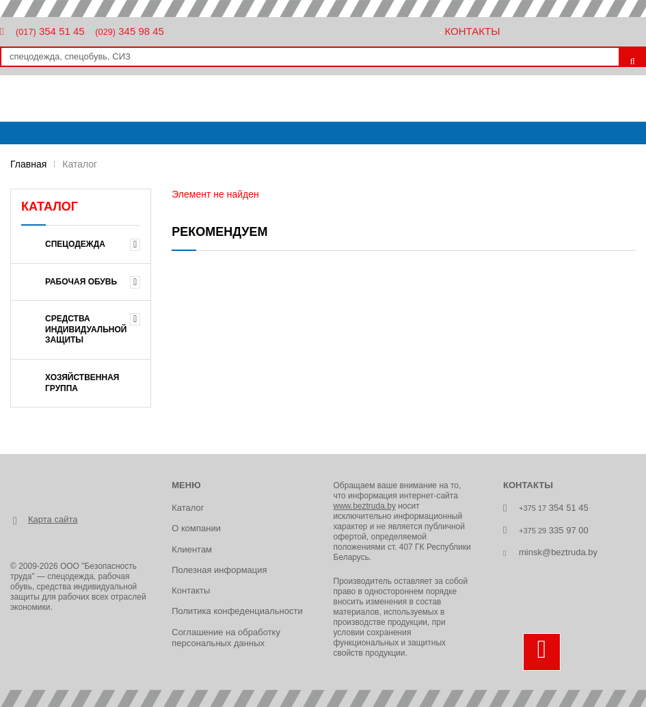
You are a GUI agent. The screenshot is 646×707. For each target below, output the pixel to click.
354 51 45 (50, 31)
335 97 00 (554, 530)
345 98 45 (129, 31)
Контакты (472, 31)
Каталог (188, 508)
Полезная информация (219, 570)
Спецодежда (75, 244)
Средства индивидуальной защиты (86, 329)
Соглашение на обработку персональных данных (226, 637)
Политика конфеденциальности (237, 611)
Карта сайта (52, 519)
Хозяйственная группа (82, 383)
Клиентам (192, 549)
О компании (196, 528)
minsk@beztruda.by (558, 552)
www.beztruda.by (365, 506)
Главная (28, 164)
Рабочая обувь (81, 281)
